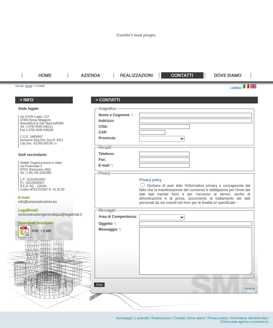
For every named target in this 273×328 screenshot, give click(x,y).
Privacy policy (150, 180)
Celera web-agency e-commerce (244, 321)
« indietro (235, 87)
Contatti (179, 318)
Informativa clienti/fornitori (249, 318)
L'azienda (142, 318)
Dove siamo (196, 318)
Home (28, 85)
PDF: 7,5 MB (34, 231)
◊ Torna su (248, 288)
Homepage (124, 318)
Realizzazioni (161, 318)
